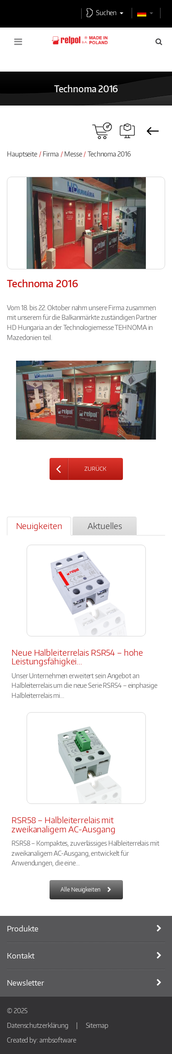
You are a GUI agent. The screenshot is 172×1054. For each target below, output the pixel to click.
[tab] (39, 526)
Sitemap (97, 1025)
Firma (51, 154)
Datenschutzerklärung (37, 1025)
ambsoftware (57, 1040)
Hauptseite (22, 154)
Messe (73, 154)
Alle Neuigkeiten (80, 889)
